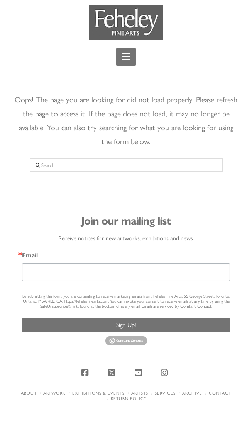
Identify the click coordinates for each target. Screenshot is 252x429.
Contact (220, 393)
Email (30, 255)
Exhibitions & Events (98, 393)
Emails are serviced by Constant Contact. (177, 306)
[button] (126, 57)
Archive (192, 393)
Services (165, 393)
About (29, 393)
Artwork (54, 393)
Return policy (129, 398)
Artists (139, 393)
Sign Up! (126, 325)
